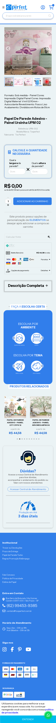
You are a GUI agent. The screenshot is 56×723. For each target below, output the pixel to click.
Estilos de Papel (9, 582)
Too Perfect (20, 135)
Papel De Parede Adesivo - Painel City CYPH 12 (15, 422)
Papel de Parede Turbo (12, 555)
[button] (8, 48)
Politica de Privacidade (12, 578)
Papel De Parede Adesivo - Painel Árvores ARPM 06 (41, 422)
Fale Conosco (8, 575)
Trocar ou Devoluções (12, 548)
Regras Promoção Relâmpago (16, 558)
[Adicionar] (8, 205)
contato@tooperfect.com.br (17, 611)
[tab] (28, 246)
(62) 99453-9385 (19, 605)
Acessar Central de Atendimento (28, 489)
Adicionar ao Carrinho (32, 201)
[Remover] (8, 197)
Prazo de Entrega (10, 551)
